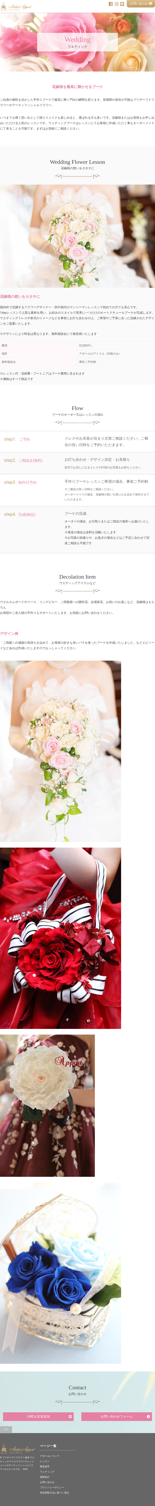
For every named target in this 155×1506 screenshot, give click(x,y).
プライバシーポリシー (53, 1487)
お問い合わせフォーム (117, 1416)
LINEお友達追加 (38, 1416)
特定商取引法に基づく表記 (55, 1492)
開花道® (45, 1466)
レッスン (45, 1461)
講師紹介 (45, 1476)
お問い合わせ (141, 3)
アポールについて (50, 1455)
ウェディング (48, 1471)
